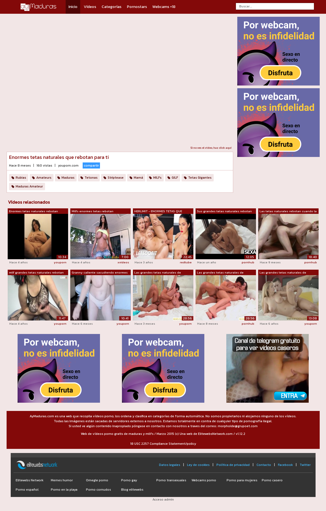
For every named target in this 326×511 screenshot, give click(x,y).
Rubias (21, 177)
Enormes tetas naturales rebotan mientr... (33, 211)
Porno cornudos (98, 489)
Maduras (68, 177)
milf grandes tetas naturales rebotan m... (36, 272)
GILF (175, 177)
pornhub (248, 262)
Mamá (138, 177)
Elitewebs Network (29, 480)
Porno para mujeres (242, 480)
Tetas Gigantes (199, 177)
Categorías (111, 7)
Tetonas (91, 177)
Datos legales (169, 464)
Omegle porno (97, 480)
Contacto (264, 464)
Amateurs (43, 177)
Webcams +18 (163, 7)
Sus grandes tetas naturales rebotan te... (224, 211)
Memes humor (62, 480)
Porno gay (129, 480)
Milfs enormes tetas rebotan (92, 211)
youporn (60, 262)
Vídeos (90, 7)
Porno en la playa (64, 489)
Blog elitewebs (132, 489)
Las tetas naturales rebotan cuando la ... (288, 211)
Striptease (116, 177)
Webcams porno (203, 480)
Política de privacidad (233, 464)
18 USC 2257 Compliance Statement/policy (163, 443)
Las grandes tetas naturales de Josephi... (157, 272)
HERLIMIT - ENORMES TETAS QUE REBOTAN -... (158, 211)
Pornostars (137, 7)
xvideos (123, 262)
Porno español (27, 489)
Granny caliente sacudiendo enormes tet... (100, 272)
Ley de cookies (198, 464)
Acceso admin (163, 499)
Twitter (305, 464)
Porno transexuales (171, 480)
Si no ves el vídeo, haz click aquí (211, 148)
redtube (186, 262)
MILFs (157, 177)
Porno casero (272, 480)
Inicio (72, 7)
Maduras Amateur (29, 186)
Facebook (285, 464)
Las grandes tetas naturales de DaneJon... (283, 272)
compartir (91, 165)
